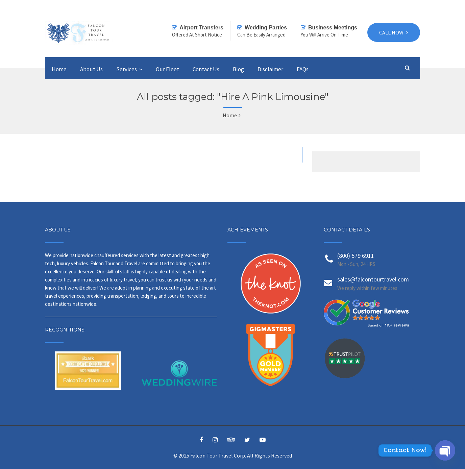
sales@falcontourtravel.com (373, 279)
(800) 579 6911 (355, 256)
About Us (91, 69)
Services (126, 69)
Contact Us (206, 69)
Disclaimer (270, 69)
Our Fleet (167, 69)
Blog (238, 69)
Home (59, 69)
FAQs (303, 69)
